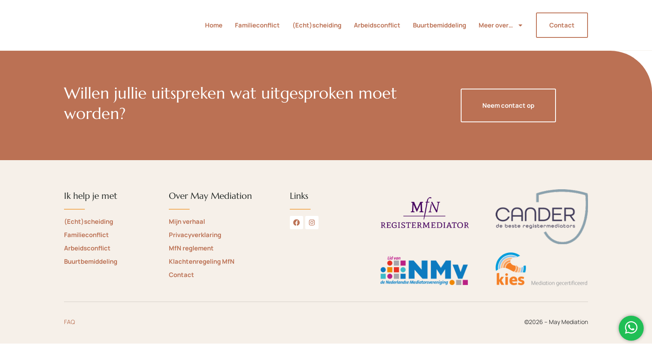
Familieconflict (257, 28)
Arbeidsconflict (377, 28)
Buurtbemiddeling (439, 28)
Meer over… (501, 28)
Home (213, 28)
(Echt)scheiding (316, 28)
